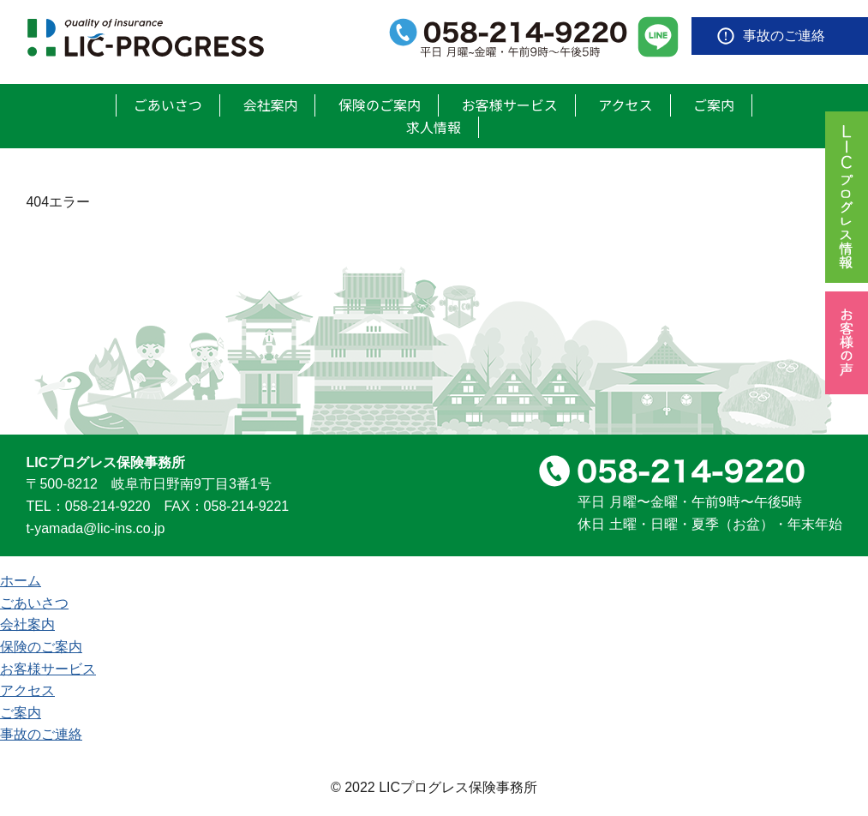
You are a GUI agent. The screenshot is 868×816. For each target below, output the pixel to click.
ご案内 (713, 104)
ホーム (20, 580)
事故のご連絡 (784, 35)
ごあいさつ (168, 104)
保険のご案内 (379, 104)
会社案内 (269, 104)
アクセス (625, 104)
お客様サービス (510, 104)
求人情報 (433, 127)
